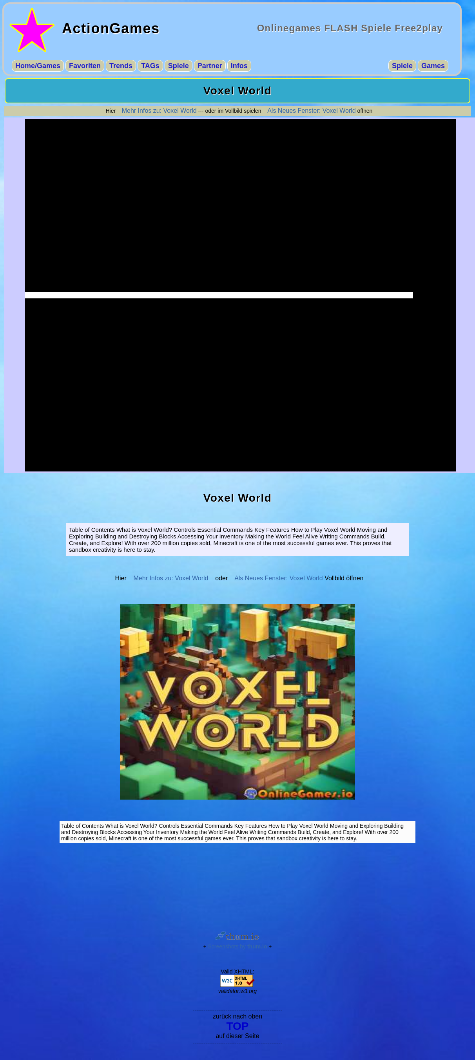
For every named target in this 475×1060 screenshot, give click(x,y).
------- (240, 295)
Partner (210, 66)
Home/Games (37, 66)
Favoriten (85, 66)
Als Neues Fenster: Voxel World (311, 110)
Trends (120, 66)
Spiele (178, 66)
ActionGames (111, 28)
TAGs (150, 66)
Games (433, 66)
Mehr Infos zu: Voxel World (159, 110)
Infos (239, 66)
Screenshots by (237, 946)
